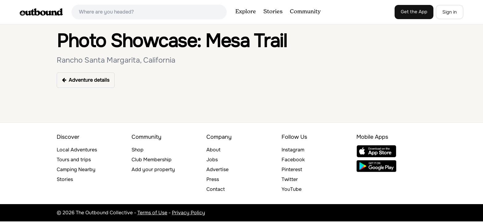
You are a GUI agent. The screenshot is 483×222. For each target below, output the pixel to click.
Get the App (414, 12)
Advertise (217, 169)
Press (212, 179)
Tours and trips (74, 159)
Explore (245, 11)
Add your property (153, 169)
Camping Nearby (76, 169)
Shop (138, 149)
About (213, 149)
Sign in (449, 12)
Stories (272, 11)
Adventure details (85, 80)
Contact (215, 189)
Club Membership (152, 159)
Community (305, 11)
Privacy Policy (188, 212)
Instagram (293, 149)
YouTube (292, 189)
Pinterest (292, 169)
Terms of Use (152, 212)
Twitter (290, 179)
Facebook (293, 159)
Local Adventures (77, 149)
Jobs (212, 159)
